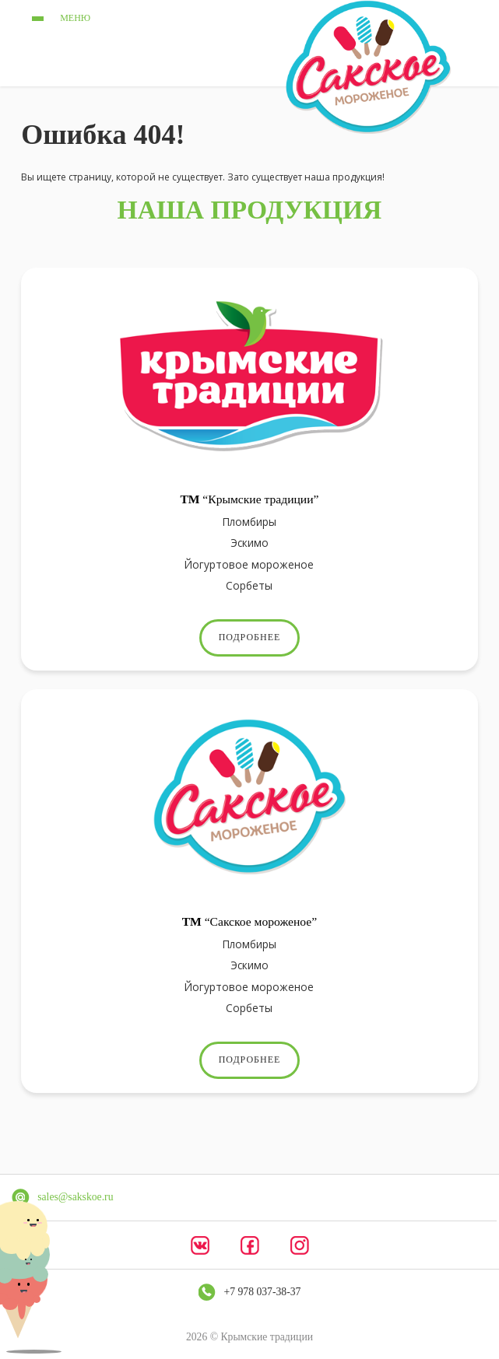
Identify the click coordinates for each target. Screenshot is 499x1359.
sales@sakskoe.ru (75, 1197)
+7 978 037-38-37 (262, 1292)
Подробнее (250, 637)
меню (58, 18)
